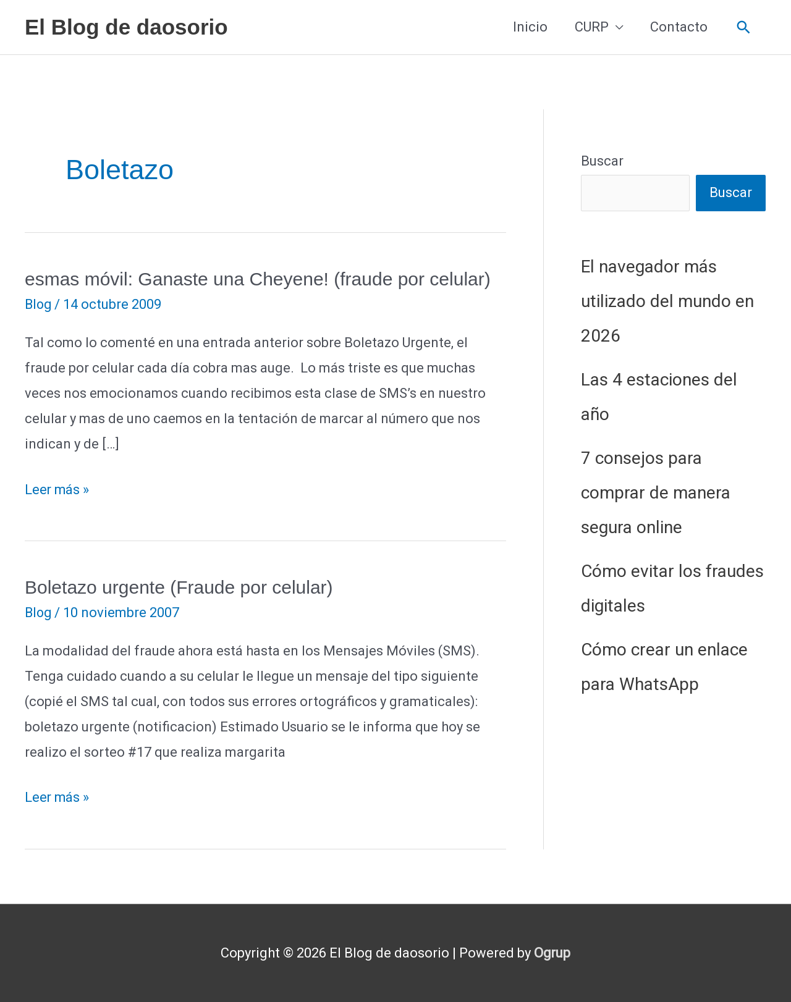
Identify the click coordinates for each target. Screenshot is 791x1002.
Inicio (530, 27)
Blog (39, 304)
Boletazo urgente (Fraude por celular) (179, 587)
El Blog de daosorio (126, 27)
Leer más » (57, 490)
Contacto (679, 27)
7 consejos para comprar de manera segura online (655, 492)
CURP (592, 27)
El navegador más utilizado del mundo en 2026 (667, 301)
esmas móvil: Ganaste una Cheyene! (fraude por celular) (258, 279)
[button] (744, 27)
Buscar (602, 161)
